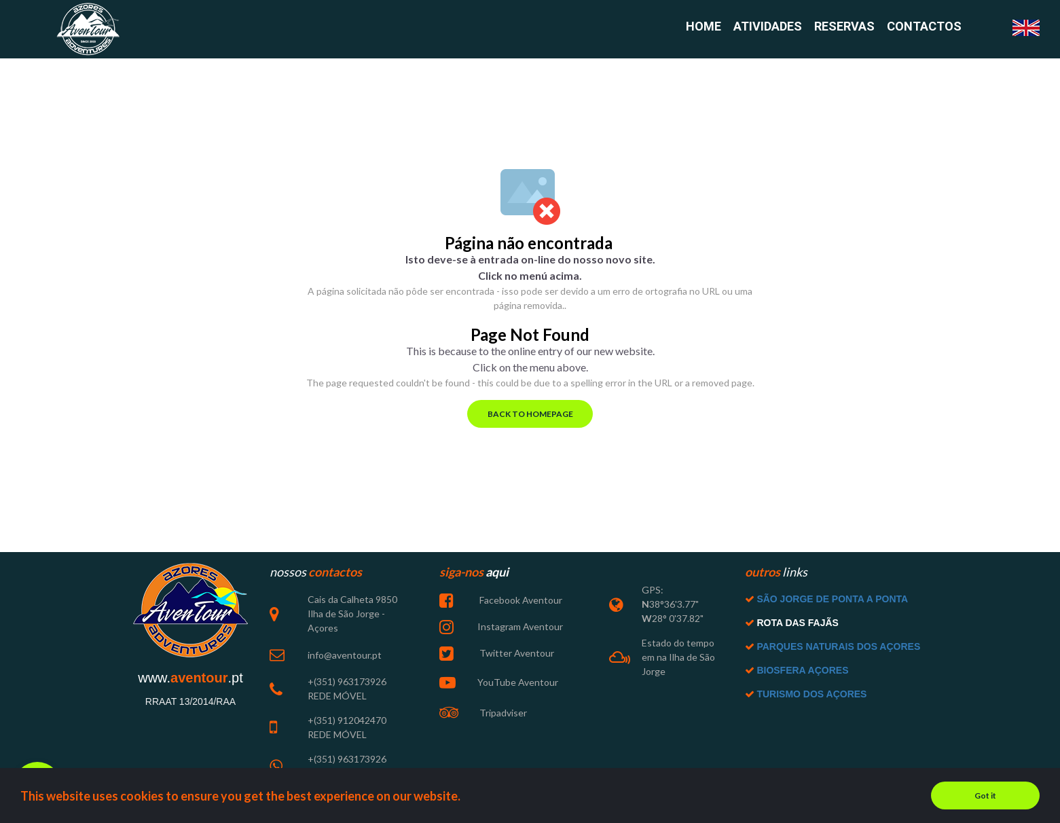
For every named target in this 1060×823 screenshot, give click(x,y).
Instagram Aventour (520, 626)
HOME (703, 26)
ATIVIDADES (767, 26)
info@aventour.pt (345, 655)
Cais (317, 599)
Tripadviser (502, 712)
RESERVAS (844, 26)
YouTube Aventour (517, 682)
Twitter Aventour (515, 653)
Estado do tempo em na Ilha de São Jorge (678, 657)
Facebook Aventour (519, 600)
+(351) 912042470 (347, 720)
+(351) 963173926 (347, 681)
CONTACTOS (924, 26)
